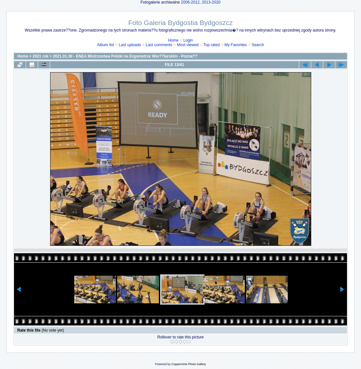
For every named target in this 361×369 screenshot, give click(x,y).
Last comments (159, 45)
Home (173, 40)
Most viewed (188, 45)
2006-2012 (190, 2)
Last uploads (130, 45)
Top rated (211, 45)
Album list (105, 45)
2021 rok (41, 56)
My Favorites (236, 45)
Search (258, 45)
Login (188, 40)
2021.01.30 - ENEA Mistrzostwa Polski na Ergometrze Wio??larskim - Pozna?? (125, 56)
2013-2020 (211, 2)
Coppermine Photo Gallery (188, 364)
